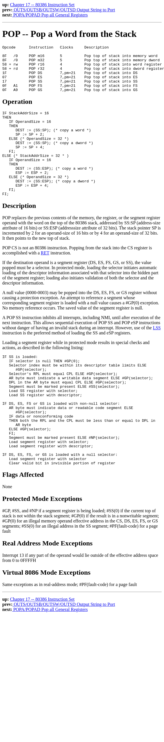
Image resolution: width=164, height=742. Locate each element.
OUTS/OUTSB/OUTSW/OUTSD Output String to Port (64, 9)
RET (45, 279)
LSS (157, 354)
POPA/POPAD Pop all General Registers (50, 14)
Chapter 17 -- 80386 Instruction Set (42, 4)
